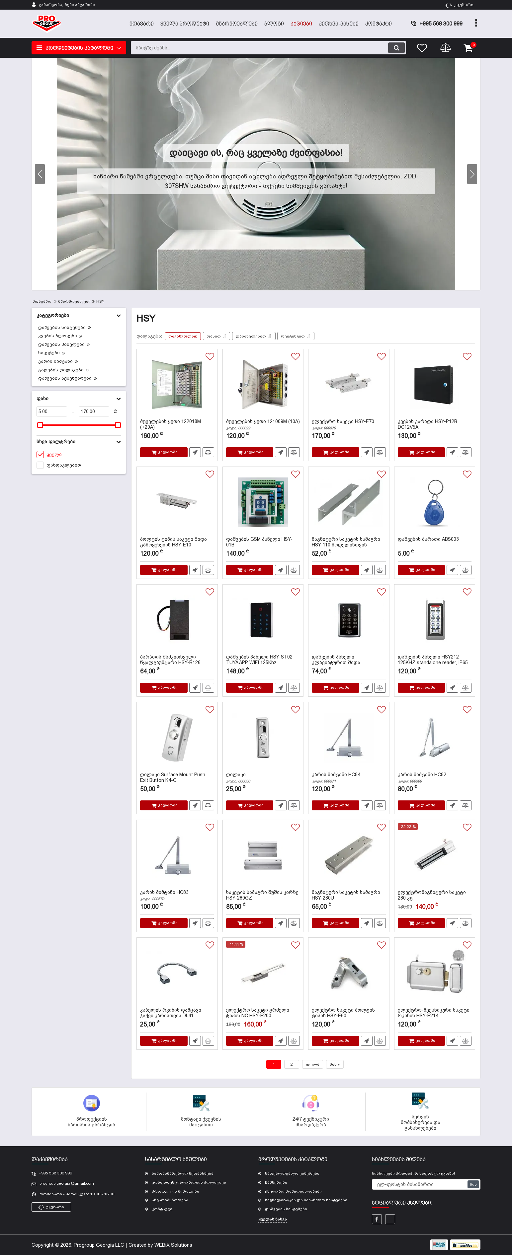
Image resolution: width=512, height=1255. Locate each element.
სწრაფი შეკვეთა (195, 452)
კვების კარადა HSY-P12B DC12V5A (435, 427)
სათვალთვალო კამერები (292, 1173)
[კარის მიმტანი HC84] (349, 739)
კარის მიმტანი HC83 (177, 895)
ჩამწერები (276, 1182)
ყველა (312, 1064)
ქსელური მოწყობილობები (293, 1191)
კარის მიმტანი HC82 (435, 778)
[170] (94, 411)
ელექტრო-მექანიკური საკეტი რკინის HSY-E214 (435, 1016)
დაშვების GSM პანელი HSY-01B (263, 545)
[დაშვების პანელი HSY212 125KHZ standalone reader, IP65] (435, 621)
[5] (52, 411)
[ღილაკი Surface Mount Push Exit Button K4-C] (177, 739)
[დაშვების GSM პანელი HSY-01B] (263, 503)
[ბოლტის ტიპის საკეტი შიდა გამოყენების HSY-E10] (177, 503)
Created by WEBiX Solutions (160, 1245)
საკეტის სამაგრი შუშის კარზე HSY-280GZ (263, 898)
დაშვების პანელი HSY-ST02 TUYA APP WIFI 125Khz (263, 662)
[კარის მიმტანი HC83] (177, 856)
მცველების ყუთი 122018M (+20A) (177, 427)
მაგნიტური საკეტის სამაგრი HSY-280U (349, 898)
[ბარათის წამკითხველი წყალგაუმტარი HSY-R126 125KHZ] (177, 621)
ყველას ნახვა (272, 1219)
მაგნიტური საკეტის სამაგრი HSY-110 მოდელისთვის (349, 545)
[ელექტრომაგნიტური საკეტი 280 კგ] (435, 856)
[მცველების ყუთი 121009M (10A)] (263, 385)
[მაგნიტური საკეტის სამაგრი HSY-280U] (349, 856)
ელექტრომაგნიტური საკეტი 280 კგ (435, 898)
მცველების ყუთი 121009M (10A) (263, 424)
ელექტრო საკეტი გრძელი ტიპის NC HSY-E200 (263, 1016)
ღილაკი (263, 778)
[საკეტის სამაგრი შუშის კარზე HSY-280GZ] (263, 856)
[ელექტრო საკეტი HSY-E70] (349, 385)
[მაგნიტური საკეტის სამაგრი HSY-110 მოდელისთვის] (349, 503)
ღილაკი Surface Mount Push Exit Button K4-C (177, 780)
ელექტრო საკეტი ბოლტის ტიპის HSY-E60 (349, 1016)
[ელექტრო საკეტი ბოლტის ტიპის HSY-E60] (349, 974)
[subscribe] (426, 1184)
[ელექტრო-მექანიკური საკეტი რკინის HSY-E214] (435, 974)
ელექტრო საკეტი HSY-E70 (349, 424)
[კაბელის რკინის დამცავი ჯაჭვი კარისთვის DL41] (177, 974)
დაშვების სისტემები (286, 1209)
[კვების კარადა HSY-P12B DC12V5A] (435, 385)
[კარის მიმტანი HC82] (435, 739)
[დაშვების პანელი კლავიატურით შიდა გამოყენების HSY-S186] (349, 621)
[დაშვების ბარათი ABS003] (435, 503)
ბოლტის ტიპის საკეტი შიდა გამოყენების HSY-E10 (177, 545)
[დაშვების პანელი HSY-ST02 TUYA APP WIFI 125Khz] (263, 621)
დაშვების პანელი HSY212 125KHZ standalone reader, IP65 (435, 662)
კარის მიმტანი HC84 (349, 778)
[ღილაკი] (263, 739)
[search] (268, 47)
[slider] (40, 425)
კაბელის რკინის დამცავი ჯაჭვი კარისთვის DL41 (177, 1016)
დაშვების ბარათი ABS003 (428, 539)
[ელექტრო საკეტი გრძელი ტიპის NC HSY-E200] (263, 974)
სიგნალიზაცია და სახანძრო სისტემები (306, 1200)
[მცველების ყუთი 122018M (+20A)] (177, 385)
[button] (472, 174)
